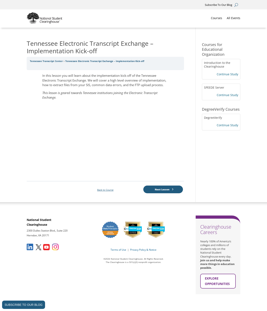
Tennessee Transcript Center (46, 61)
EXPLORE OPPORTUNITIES (217, 281)
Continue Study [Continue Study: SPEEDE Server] (227, 95)
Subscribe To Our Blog (218, 5)
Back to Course (105, 189)
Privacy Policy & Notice (143, 250)
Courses (216, 18)
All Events (233, 18)
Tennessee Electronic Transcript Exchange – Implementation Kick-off (104, 61)
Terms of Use (118, 250)
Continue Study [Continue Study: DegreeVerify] (227, 125)
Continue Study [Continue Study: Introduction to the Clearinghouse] (227, 74)
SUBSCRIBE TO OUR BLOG (24, 304)
